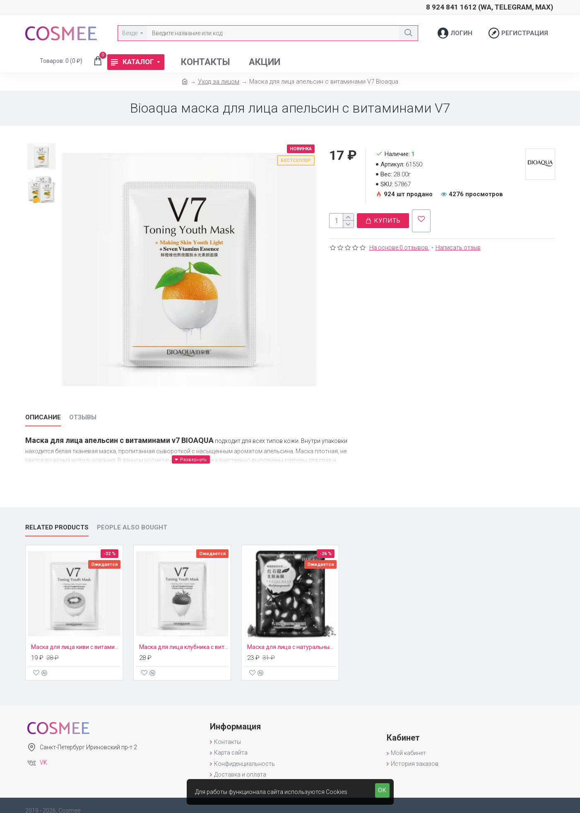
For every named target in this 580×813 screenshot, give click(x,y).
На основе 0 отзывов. (399, 243)
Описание (43, 417)
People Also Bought (132, 517)
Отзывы (82, 417)
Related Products (57, 517)
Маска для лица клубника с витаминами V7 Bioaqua (184, 636)
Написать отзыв (458, 243)
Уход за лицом (218, 81)
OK (382, 790)
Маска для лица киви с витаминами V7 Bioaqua (75, 636)
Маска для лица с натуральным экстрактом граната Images (292, 636)
